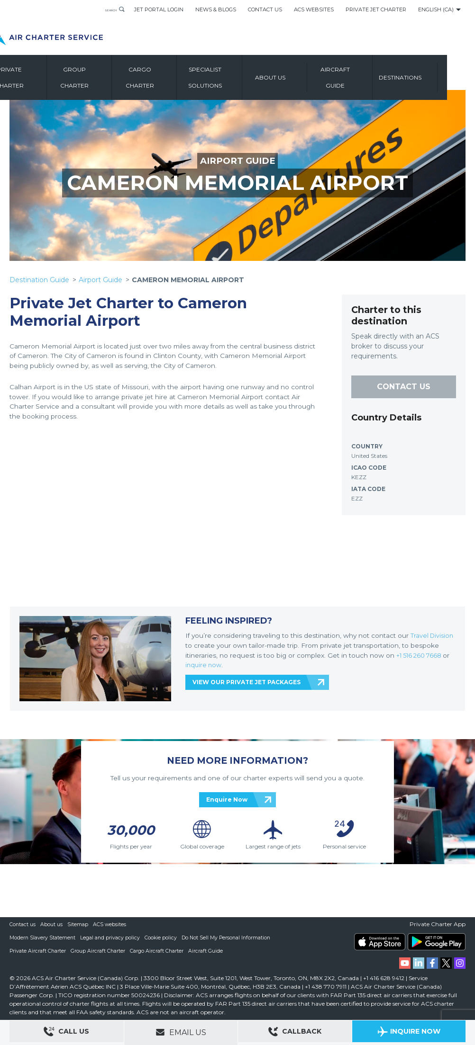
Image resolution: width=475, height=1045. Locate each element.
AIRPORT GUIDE (238, 160)
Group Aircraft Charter (99, 950)
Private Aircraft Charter (38, 950)
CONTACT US (403, 386)
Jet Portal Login (158, 9)
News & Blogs (215, 9)
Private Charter (41, 77)
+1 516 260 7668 (422, 655)
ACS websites (110, 924)
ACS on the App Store (379, 941)
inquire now (204, 665)
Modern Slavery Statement (42, 937)
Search (103, 9)
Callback (295, 1033)
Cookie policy (162, 937)
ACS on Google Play (437, 941)
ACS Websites (314, 9)
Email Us (180, 1032)
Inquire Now (409, 1033)
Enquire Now (226, 799)
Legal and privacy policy (111, 937)
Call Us (66, 1033)
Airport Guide (100, 280)
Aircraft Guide (368, 77)
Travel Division (433, 635)
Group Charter (107, 77)
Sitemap (78, 924)
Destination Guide (39, 280)
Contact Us (265, 9)
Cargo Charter (172, 77)
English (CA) (436, 9)
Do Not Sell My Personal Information (228, 937)
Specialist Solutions (237, 78)
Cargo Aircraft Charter (158, 950)
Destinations (432, 77)
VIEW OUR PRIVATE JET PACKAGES (246, 682)
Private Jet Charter (376, 9)
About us (302, 77)
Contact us (22, 924)
